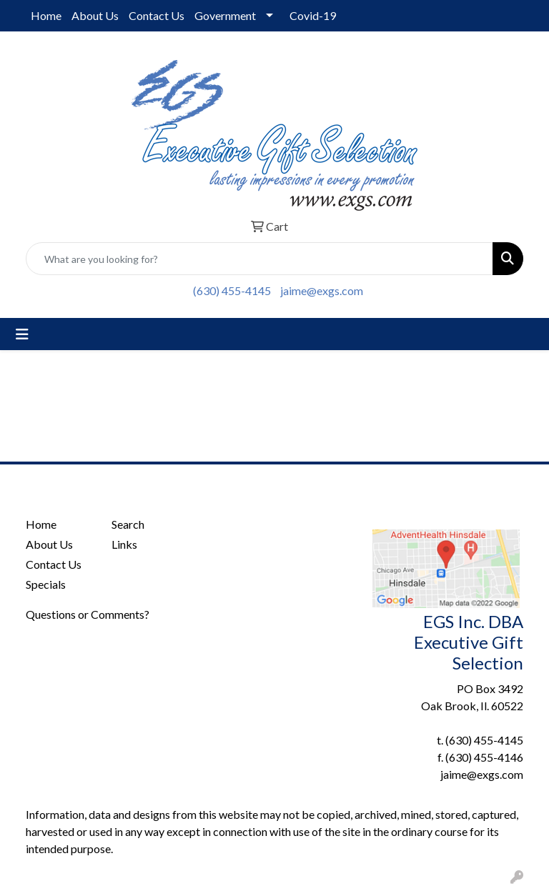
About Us (95, 15)
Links (124, 544)
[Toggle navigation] (22, 334)
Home (46, 15)
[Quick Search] (259, 258)
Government (225, 15)
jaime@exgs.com (321, 290)
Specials (46, 584)
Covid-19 (313, 15)
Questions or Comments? (87, 614)
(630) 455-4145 (232, 290)
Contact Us (156, 15)
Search (128, 524)
